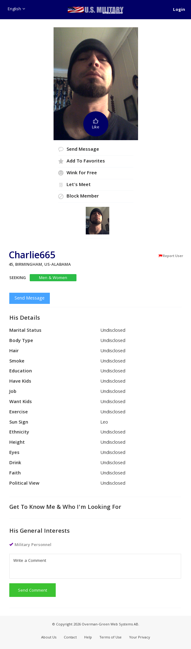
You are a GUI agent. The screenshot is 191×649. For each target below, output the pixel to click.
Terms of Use (110, 638)
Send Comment (32, 590)
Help (88, 638)
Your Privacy (139, 638)
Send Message (30, 299)
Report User (170, 256)
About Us (48, 638)
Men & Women (53, 278)
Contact (70, 638)
